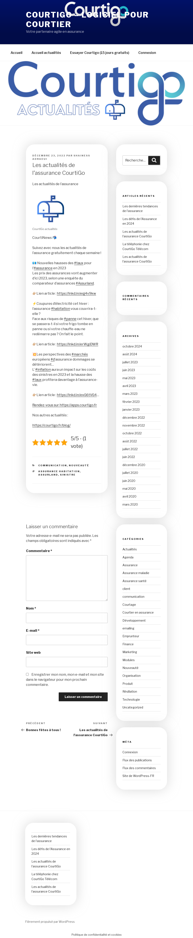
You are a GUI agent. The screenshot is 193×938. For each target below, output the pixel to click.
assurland (48, 474)
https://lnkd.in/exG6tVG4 (77, 395)
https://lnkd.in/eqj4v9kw (76, 293)
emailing (128, 628)
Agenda (127, 557)
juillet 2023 (130, 362)
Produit (127, 683)
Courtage (129, 604)
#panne (70, 319)
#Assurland (85, 283)
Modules (128, 660)
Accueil (16, 53)
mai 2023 (128, 378)
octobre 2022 (132, 433)
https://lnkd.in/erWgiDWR (77, 344)
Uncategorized (132, 707)
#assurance (43, 268)
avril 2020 (129, 496)
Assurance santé (134, 581)
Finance (128, 644)
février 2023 (131, 401)
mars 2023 (129, 393)
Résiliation (129, 691)
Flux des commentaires (139, 768)
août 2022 (129, 441)
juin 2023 (128, 370)
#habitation (60, 309)
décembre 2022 (133, 417)
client (126, 589)
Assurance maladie (135, 573)
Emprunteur (130, 636)
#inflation (43, 370)
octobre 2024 (132, 346)
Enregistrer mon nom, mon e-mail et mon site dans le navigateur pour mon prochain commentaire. (65, 680)
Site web (33, 653)
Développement (134, 620)
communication (52, 465)
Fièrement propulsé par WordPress (50, 921)
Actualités (129, 549)
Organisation (131, 675)
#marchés (80, 354)
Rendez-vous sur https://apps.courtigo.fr (64, 405)
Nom (31, 608)
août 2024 (129, 354)
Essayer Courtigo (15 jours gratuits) (99, 53)
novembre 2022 (133, 425)
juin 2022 (128, 457)
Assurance (130, 565)
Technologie (131, 699)
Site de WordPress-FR (138, 776)
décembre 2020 (133, 465)
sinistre (68, 474)
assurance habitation (59, 471)
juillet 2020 (130, 472)
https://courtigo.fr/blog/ (51, 425)
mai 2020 (129, 488)
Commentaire (39, 551)
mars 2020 (130, 504)
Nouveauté (79, 465)
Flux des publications (137, 760)
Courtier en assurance (138, 612)
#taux (78, 263)
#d (53, 359)
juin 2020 (128, 481)
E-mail (32, 631)
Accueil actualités (46, 53)
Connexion (147, 53)
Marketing (129, 652)
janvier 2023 (131, 409)
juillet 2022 (130, 449)
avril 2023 (129, 386)
